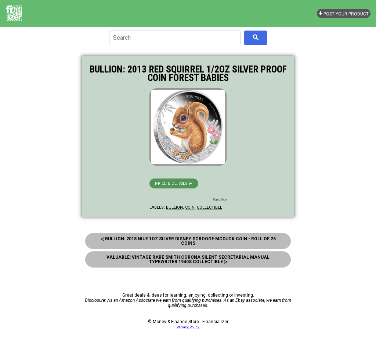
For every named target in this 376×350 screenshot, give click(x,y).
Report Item (220, 199)
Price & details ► (174, 183)
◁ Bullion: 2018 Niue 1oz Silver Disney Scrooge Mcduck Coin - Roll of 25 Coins (188, 241)
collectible (209, 207)
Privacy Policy (188, 327)
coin (190, 207)
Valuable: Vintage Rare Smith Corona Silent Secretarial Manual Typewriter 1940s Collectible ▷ (188, 259)
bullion (174, 207)
